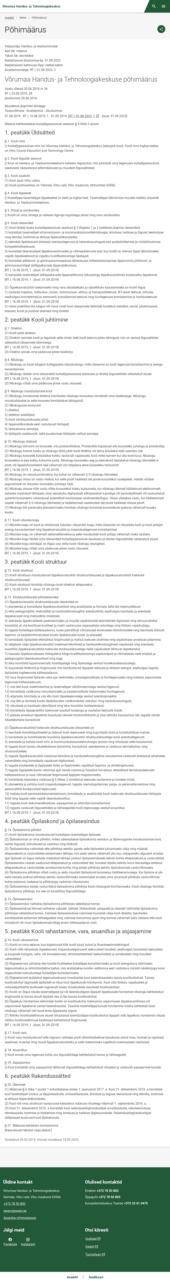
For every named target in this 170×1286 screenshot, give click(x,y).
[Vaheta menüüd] (163, 6)
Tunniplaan (93, 1254)
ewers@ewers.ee (15, 1211)
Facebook (10, 1241)
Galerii (89, 1246)
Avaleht (9, 17)
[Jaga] (161, 29)
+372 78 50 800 (14, 1204)
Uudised (91, 1239)
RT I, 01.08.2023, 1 (84, 116)
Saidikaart (96, 1277)
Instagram (28, 1241)
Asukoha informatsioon (20, 1218)
